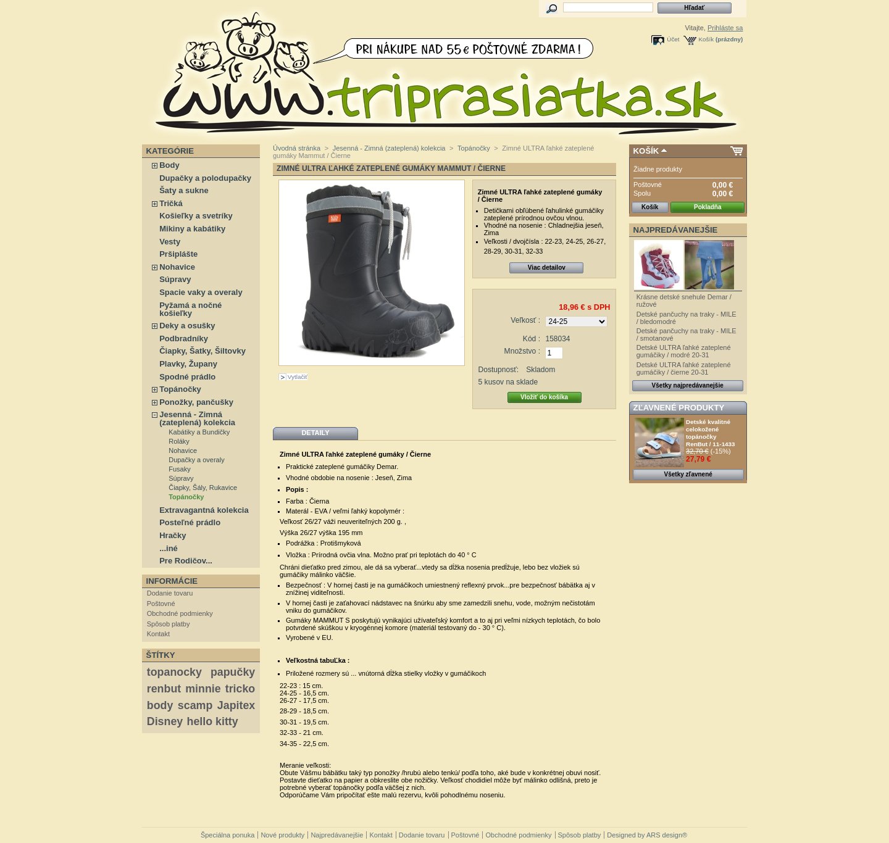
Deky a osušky (187, 325)
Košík (706, 39)
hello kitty (212, 721)
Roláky (179, 441)
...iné (168, 548)
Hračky (172, 535)
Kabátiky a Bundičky (199, 432)
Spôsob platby (168, 624)
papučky (233, 672)
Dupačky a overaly (197, 459)
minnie (202, 689)
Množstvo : (522, 351)
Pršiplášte (178, 254)
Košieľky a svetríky (195, 215)
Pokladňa (707, 207)
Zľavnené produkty (679, 407)
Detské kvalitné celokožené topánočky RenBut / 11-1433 (710, 432)
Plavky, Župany (188, 363)
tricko (240, 689)
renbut (164, 689)
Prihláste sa (725, 27)
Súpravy (175, 279)
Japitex (236, 705)
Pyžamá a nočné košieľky (190, 309)
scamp (195, 705)
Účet (673, 39)
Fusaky (179, 469)
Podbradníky (183, 338)
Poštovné (161, 603)
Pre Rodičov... (185, 560)
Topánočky (180, 389)
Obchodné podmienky (180, 613)
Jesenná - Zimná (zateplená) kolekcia (197, 418)
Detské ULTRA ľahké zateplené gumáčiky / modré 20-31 (683, 351)
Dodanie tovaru (170, 593)
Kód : (531, 338)
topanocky (174, 672)
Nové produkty (282, 835)
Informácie (172, 581)
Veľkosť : (525, 320)
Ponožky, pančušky (196, 402)
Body (169, 165)
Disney (165, 721)
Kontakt (158, 633)
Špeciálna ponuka (227, 835)
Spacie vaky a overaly (200, 292)
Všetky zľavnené (688, 474)
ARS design (664, 835)
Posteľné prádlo (189, 522)
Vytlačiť (297, 376)
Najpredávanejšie (675, 230)
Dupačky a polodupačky (205, 178)
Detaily (315, 432)
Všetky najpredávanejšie (688, 385)
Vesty (169, 241)
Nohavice (177, 267)
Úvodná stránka (296, 148)
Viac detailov (547, 267)
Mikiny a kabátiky (192, 228)
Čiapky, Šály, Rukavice (203, 487)
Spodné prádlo (187, 376)
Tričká (171, 203)
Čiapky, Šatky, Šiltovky (202, 350)
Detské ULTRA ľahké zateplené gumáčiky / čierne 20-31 (683, 368)
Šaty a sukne (184, 190)
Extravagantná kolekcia (204, 510)
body (160, 705)
